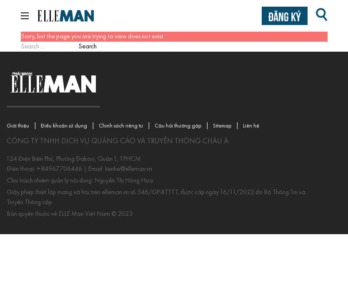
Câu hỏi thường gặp (178, 126)
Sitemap (222, 126)
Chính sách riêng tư (121, 126)
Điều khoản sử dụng (64, 126)
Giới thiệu (18, 126)
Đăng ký (284, 15)
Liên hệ (251, 126)
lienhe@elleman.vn (128, 169)
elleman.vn (116, 192)
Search (87, 46)
